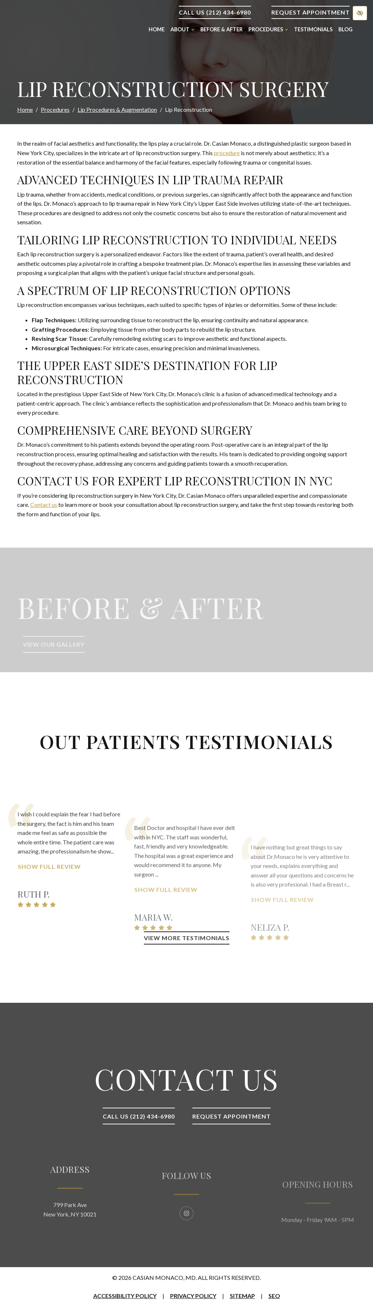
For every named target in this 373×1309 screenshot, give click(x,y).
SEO (274, 1295)
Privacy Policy (193, 1295)
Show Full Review (49, 911)
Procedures (55, 109)
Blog (345, 29)
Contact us (43, 504)
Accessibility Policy (125, 1295)
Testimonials (313, 29)
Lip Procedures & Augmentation (117, 109)
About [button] (182, 29)
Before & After (221, 29)
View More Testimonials (186, 937)
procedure (227, 152)
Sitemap (242, 1295)
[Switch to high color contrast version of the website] (360, 13)
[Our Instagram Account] (186, 1240)
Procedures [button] (268, 29)
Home (157, 29)
